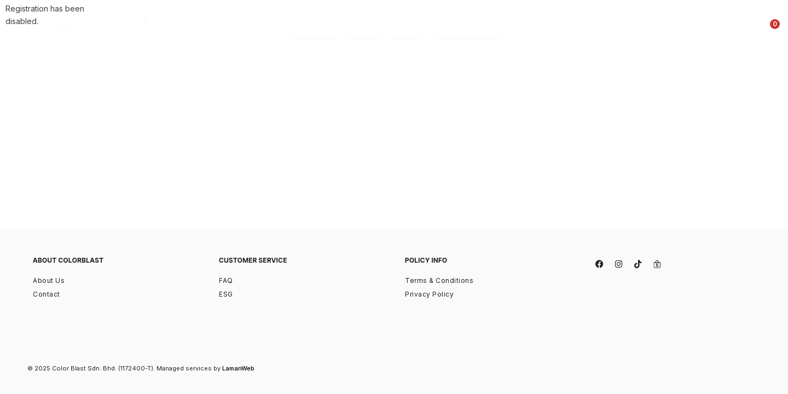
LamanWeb (238, 368)
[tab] (313, 27)
